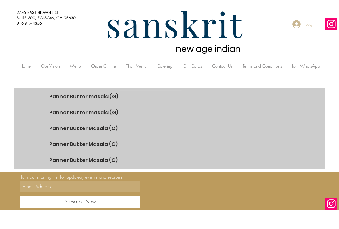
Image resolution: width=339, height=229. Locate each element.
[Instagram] (331, 24)
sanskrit (174, 23)
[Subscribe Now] (80, 202)
